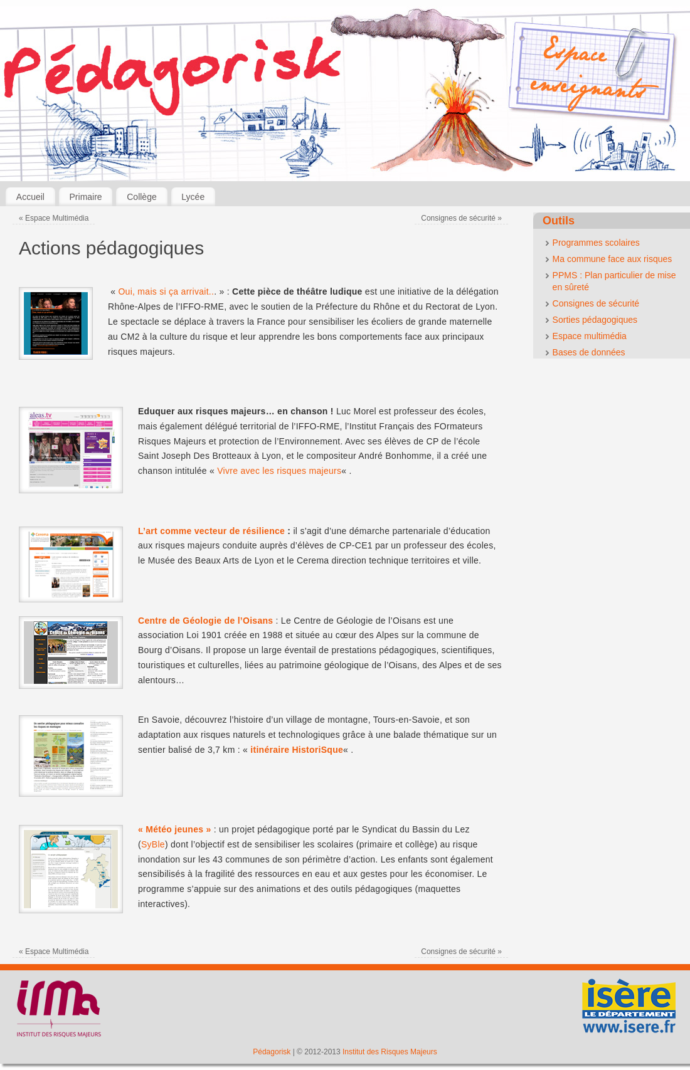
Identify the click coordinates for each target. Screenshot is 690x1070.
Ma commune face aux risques (612, 259)
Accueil (30, 197)
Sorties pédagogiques (595, 320)
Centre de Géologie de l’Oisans (205, 621)
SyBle (153, 844)
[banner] (345, 93)
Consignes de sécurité (461, 218)
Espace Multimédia (53, 218)
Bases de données (589, 352)
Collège (141, 197)
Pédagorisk (271, 1051)
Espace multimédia (590, 336)
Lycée (192, 197)
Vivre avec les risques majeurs (279, 471)
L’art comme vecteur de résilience (211, 531)
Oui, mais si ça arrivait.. (166, 291)
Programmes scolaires (596, 243)
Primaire (86, 197)
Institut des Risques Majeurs (389, 1051)
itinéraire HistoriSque (296, 750)
